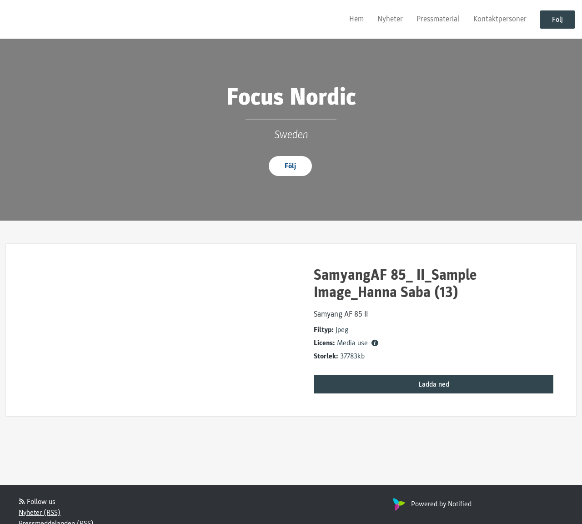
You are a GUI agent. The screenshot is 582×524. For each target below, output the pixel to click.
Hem (356, 19)
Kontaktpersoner (500, 19)
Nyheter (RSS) (39, 512)
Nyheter (390, 19)
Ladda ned (433, 384)
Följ (557, 19)
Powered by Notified (431, 504)
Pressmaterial (438, 19)
